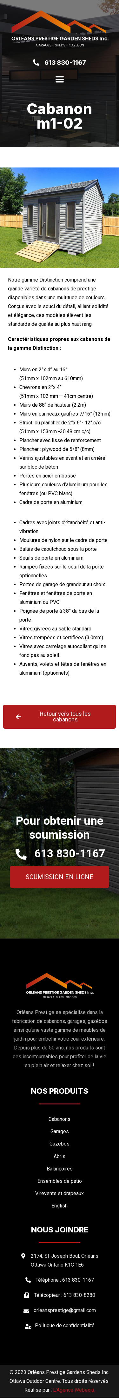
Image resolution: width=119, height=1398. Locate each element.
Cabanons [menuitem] (59, 1119)
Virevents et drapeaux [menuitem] (59, 1193)
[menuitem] (59, 1206)
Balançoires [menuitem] (60, 1169)
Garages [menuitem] (59, 1132)
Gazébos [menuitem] (59, 1144)
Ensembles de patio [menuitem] (59, 1181)
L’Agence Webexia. (74, 1390)
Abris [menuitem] (59, 1156)
